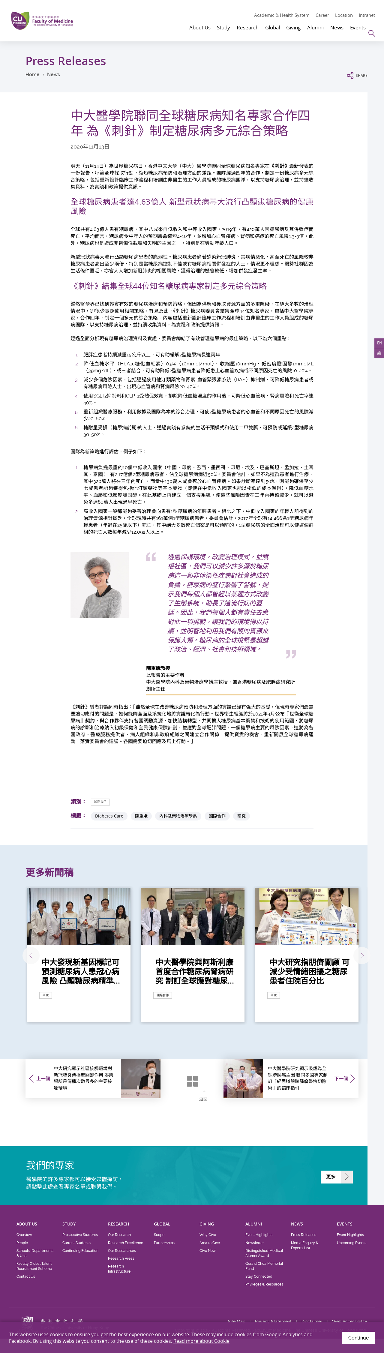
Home (33, 74)
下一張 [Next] (357, 956)
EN (377, 345)
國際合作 (103, 802)
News (53, 74)
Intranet (367, 15)
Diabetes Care (109, 816)
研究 (241, 816)
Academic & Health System (282, 15)
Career (322, 15)
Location (344, 15)
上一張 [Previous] (25, 956)
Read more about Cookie (201, 1340)
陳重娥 (141, 816)
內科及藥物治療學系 (178, 816)
